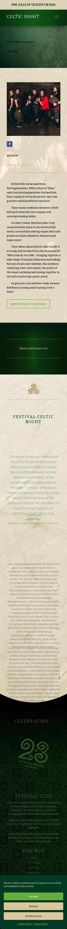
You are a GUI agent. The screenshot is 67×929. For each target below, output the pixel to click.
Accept (33, 896)
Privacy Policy (40, 924)
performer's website (28, 304)
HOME (33, 862)
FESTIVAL (33, 872)
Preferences (33, 916)
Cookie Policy (25, 924)
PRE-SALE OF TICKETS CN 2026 (33, 4)
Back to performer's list (33, 348)
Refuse (33, 906)
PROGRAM (33, 867)
